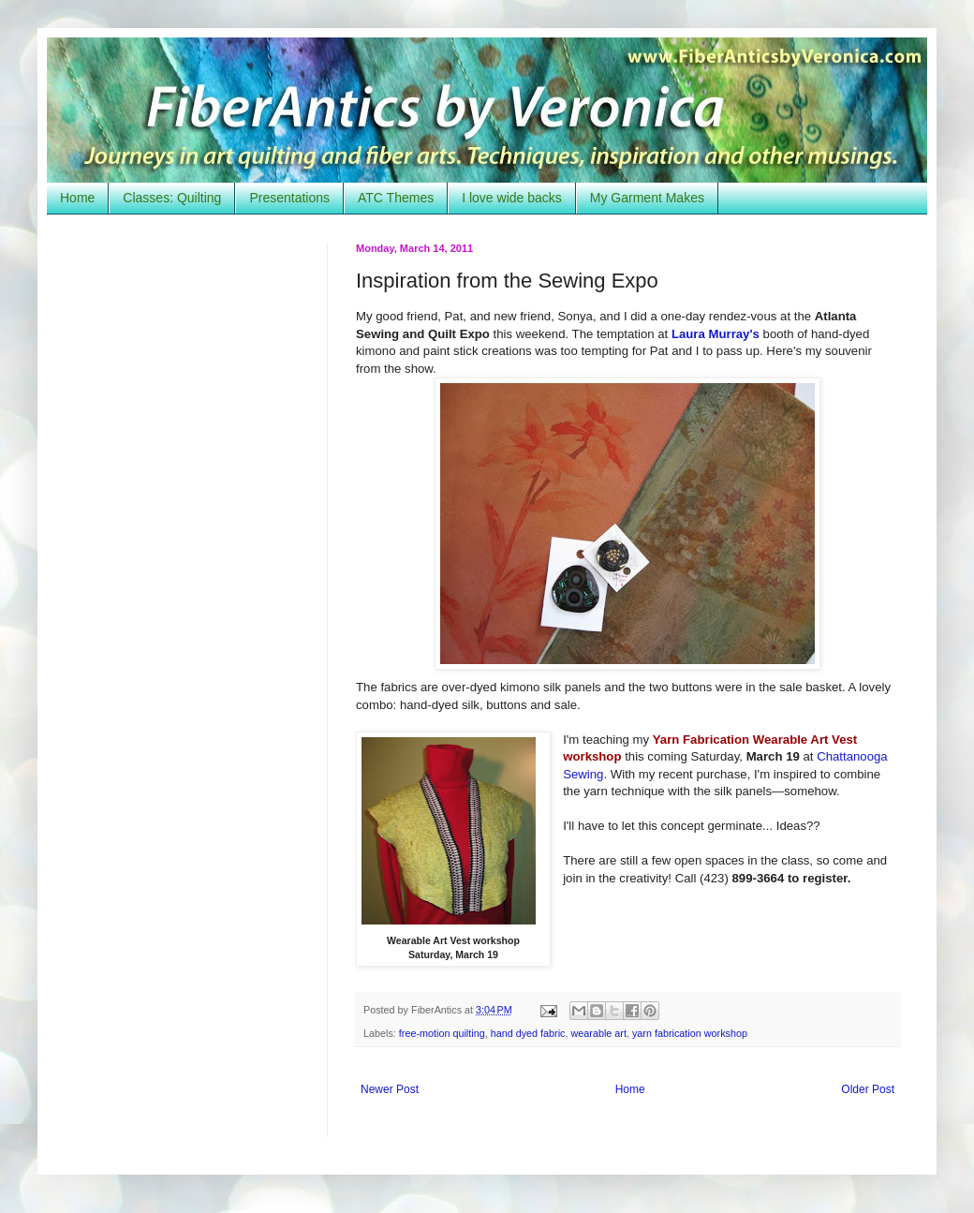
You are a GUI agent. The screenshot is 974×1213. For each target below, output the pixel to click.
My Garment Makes (647, 197)
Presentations (289, 197)
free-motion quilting (442, 1033)
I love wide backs (512, 197)
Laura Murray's (715, 334)
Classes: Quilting (172, 197)
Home (77, 197)
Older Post (867, 1089)
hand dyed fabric (528, 1033)
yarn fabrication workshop (689, 1033)
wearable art (599, 1033)
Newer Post (390, 1089)
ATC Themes (396, 197)
